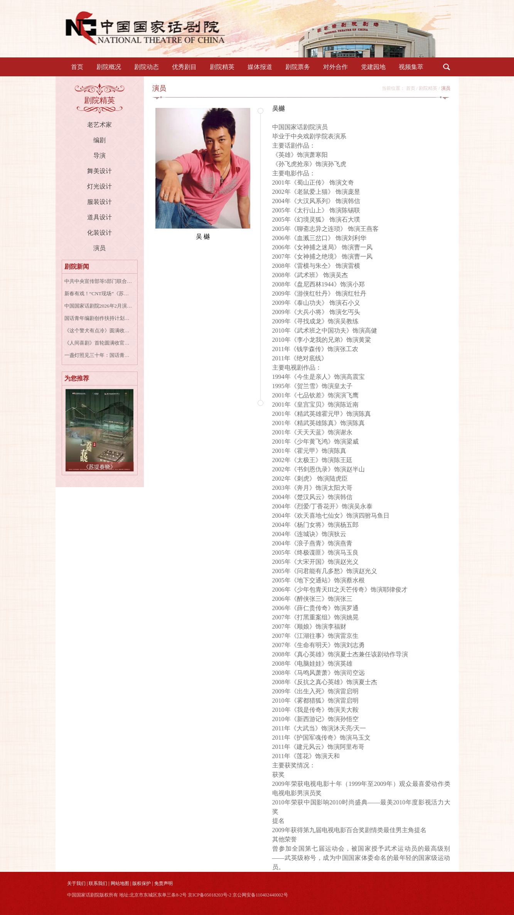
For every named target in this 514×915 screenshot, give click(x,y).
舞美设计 (99, 171)
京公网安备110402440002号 (260, 895)
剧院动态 (146, 67)
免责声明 (163, 883)
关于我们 (76, 883)
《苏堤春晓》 (99, 467)
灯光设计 (99, 186)
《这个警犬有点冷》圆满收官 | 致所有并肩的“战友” (98, 330)
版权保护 (141, 883)
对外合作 (335, 67)
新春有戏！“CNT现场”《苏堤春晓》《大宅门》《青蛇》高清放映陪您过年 (98, 293)
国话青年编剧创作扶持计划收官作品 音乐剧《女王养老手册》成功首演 (98, 318)
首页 (77, 67)
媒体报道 (260, 67)
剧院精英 (222, 67)
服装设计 (99, 201)
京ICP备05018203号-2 (209, 895)
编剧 (99, 140)
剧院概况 (108, 67)
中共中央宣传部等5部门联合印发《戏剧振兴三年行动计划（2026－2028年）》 (98, 281)
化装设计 (99, 232)
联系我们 (98, 883)
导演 (99, 155)
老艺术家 (99, 124)
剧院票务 (297, 67)
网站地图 (120, 883)
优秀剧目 (184, 67)
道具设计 (99, 217)
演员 (99, 248)
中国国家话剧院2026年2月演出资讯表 (98, 306)
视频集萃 (411, 67)
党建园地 (373, 67)
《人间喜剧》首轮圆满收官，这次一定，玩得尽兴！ (98, 343)
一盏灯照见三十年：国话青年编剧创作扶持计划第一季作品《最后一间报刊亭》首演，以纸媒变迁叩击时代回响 (98, 355)
